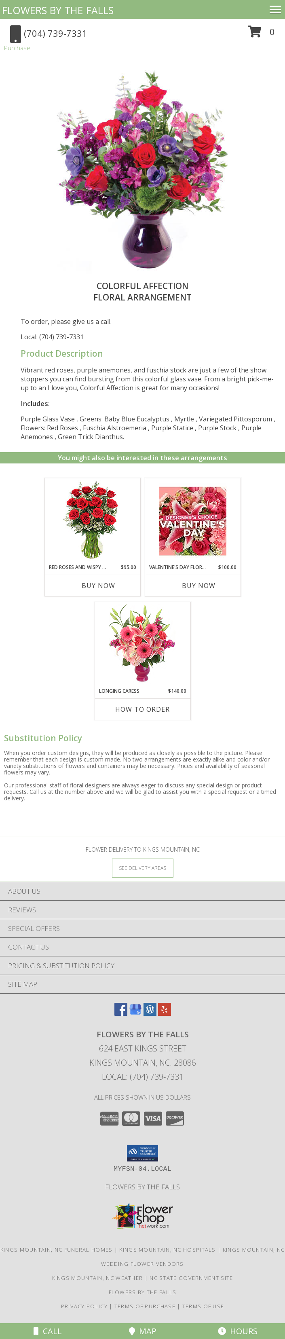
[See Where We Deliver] (142, 868)
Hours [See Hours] (238, 1331)
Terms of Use (203, 1306)
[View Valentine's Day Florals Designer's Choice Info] (192, 521)
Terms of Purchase (144, 1306)
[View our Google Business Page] (135, 1013)
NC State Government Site (191, 1278)
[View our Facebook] (120, 1013)
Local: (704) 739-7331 (52, 336)
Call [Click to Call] (48, 1331)
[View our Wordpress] (150, 1013)
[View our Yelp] (164, 1013)
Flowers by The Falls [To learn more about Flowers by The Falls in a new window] (142, 1186)
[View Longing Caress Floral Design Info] (142, 645)
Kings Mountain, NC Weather (97, 1278)
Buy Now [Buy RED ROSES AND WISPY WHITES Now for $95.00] (98, 585)
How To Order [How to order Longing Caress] (142, 709)
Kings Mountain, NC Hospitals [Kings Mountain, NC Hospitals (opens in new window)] (167, 1249)
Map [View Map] (142, 1331)
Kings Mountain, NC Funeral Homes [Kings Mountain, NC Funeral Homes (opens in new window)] (56, 1249)
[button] (261, 34)
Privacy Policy (84, 1306)
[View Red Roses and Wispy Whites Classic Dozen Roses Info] (92, 521)
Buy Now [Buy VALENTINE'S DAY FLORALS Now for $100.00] (198, 585)
